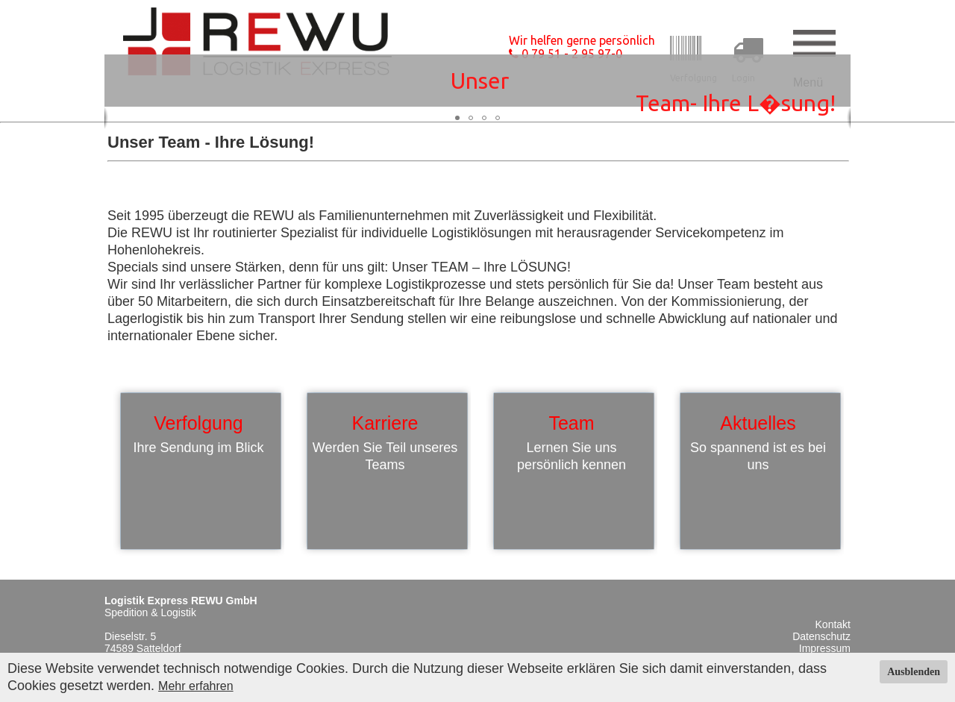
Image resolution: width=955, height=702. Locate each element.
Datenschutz (821, 636)
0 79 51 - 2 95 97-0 (565, 53)
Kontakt (833, 624)
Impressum (825, 648)
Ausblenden (913, 671)
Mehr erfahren (196, 686)
